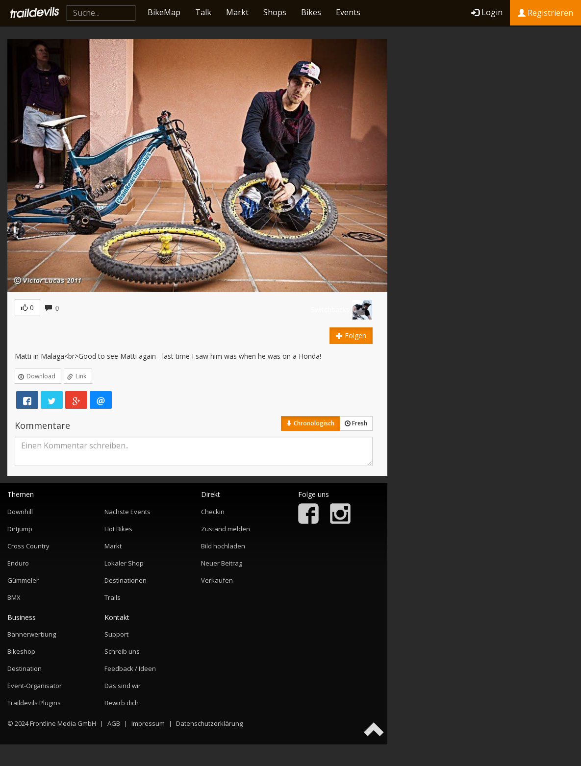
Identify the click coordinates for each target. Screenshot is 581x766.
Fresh (356, 423)
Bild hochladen (223, 546)
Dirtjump (19, 528)
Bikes (311, 12)
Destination (24, 668)
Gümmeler (23, 580)
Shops (274, 12)
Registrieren (545, 12)
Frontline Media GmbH (63, 723)
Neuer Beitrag (221, 563)
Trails (112, 597)
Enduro (18, 563)
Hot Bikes (118, 528)
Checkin (213, 511)
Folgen (351, 335)
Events (348, 12)
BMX (14, 597)
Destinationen (125, 580)
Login (487, 12)
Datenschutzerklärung (209, 723)
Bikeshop (21, 651)
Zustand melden (225, 528)
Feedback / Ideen (130, 668)
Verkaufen (217, 580)
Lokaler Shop (124, 563)
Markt (237, 12)
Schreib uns (122, 651)
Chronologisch (310, 423)
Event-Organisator (34, 685)
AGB (113, 723)
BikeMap (164, 12)
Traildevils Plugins (34, 702)
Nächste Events (127, 511)
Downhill (20, 511)
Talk (203, 12)
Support (116, 634)
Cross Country (28, 546)
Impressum (148, 723)
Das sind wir (122, 685)
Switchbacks (330, 309)
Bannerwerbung (31, 634)
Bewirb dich (121, 702)
